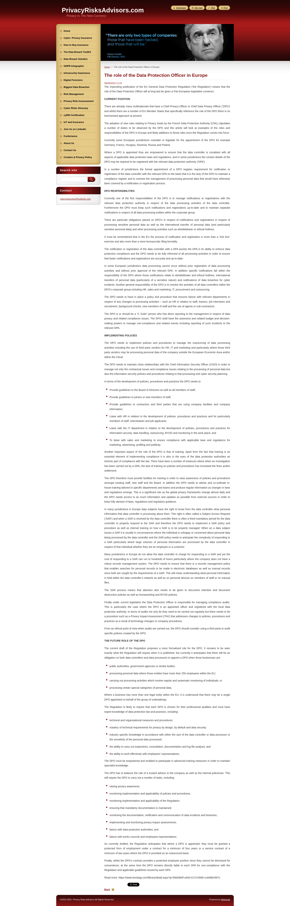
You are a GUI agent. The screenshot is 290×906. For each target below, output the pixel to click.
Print (226, 8)
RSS (213, 8)
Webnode (225, 899)
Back (107, 889)
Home (107, 67)
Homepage (181, 8)
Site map (198, 8)
